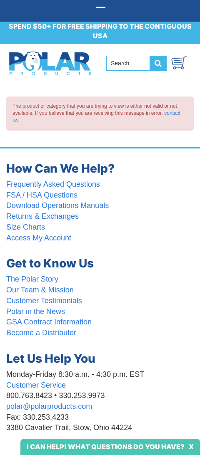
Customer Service (36, 385)
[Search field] (131, 63)
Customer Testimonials (44, 301)
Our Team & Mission (40, 290)
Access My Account (38, 238)
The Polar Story (32, 279)
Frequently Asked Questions (53, 184)
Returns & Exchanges (42, 216)
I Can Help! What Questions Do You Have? (106, 447)
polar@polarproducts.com (49, 406)
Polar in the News (35, 311)
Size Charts (25, 227)
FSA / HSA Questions (42, 195)
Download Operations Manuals (57, 205)
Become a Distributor (41, 333)
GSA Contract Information (49, 322)
